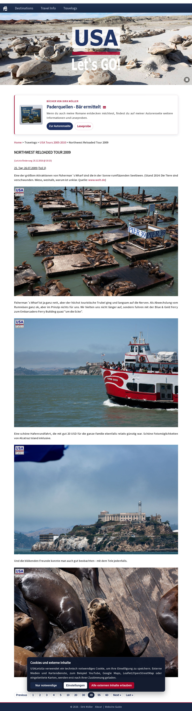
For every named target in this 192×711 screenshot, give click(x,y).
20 (75, 695)
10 (67, 695)
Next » (117, 695)
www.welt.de (96, 180)
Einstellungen (75, 685)
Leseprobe (84, 126)
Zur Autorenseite (60, 126)
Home (18, 142)
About (98, 706)
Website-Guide (113, 706)
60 (106, 695)
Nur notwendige (46, 685)
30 (83, 695)
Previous (21, 695)
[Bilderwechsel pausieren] (187, 80)
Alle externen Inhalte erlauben (111, 685)
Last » (129, 695)
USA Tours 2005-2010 (53, 142)
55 (99, 695)
